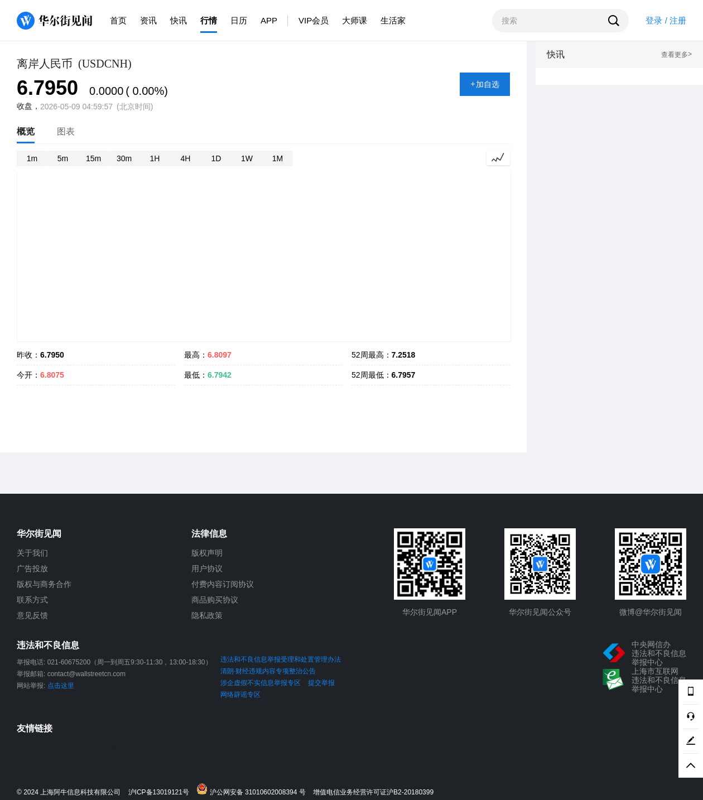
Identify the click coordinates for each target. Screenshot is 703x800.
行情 (208, 20)
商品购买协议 (214, 599)
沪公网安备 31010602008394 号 (253, 789)
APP (269, 20)
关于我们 (32, 552)
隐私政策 (207, 615)
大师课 (354, 20)
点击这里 (60, 686)
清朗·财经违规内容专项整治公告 (268, 671)
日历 (238, 20)
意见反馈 (32, 615)
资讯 (148, 20)
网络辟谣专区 (240, 694)
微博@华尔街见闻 (650, 612)
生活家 (393, 20)
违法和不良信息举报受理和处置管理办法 (280, 659)
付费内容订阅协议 (222, 584)
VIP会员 (313, 20)
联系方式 (32, 599)
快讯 (178, 20)
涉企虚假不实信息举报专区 (260, 683)
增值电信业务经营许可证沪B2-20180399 (373, 792)
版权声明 (207, 552)
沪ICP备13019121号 (161, 792)
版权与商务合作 (44, 584)
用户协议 (207, 568)
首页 (118, 20)
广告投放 (32, 568)
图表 (66, 131)
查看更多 (676, 55)
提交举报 (321, 683)
